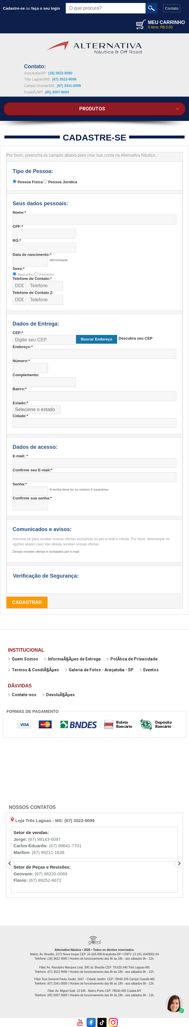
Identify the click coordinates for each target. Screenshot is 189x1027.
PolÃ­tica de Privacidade (132, 659)
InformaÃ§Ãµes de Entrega (72, 659)
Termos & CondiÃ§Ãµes (33, 669)
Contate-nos (22, 694)
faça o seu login (45, 8)
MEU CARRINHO (166, 22)
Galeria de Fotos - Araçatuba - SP (99, 669)
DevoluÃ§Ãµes (58, 694)
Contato (171, 8)
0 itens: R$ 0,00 (160, 27)
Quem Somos (23, 659)
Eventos (149, 669)
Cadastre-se (14, 8)
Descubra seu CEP (136, 338)
